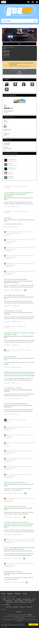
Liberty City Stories (18, 600)
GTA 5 (30, 551)
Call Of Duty (9, 607)
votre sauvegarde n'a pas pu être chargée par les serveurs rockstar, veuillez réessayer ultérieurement (18, 194)
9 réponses (15, 383)
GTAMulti (18, 599)
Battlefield (15, 607)
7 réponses (18, 517)
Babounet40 (24, 186)
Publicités (9, 593)
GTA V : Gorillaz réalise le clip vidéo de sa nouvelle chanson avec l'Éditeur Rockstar (19, 548)
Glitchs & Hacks (8, 407)
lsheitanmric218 (11, 159)
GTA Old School (23, 602)
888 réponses (19, 290)
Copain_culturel (7, 186)
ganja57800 (10, 176)
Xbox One (22, 607)
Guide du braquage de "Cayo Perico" (15, 482)
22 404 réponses (16, 367)
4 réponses (16, 226)
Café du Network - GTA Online (13, 311)
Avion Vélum (8, 218)
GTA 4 (33, 599)
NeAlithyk (8, 263)
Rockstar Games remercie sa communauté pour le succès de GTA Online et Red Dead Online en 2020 (19, 373)
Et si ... (30, 350)
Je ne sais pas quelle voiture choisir (15, 506)
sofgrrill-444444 (7, 211)
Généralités (32, 375)
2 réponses (16, 206)
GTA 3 (16, 602)
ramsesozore (9, 255)
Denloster (8, 498)
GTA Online (7, 314)
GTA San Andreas (29, 600)
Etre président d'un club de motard (14, 295)
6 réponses (16, 345)
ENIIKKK (8, 435)
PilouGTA (10, 163)
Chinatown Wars (27, 599)
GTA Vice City (9, 602)
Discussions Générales (12, 282)
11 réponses (16, 414)
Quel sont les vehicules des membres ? (16, 279)
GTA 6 (8, 599)
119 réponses (19, 493)
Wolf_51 (8, 474)
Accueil (3, 593)
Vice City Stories (8, 600)
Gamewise (19, 611)
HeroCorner (29, 607)
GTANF (4, 599)
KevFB (9, 172)
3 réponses (18, 534)
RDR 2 (29, 602)
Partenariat (17, 593)
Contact (25, 593)
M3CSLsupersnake (12, 168)
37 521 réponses (17, 321)
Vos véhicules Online (10, 356)
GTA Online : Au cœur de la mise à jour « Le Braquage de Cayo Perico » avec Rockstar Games (19, 523)
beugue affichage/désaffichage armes (15, 403)
